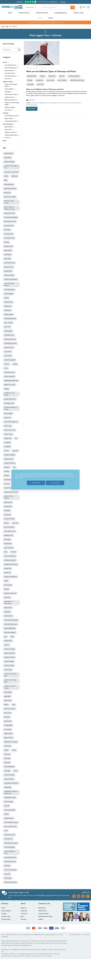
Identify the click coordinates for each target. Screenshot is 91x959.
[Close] (78, 471)
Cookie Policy (19, 478)
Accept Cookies (36, 482)
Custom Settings (55, 482)
